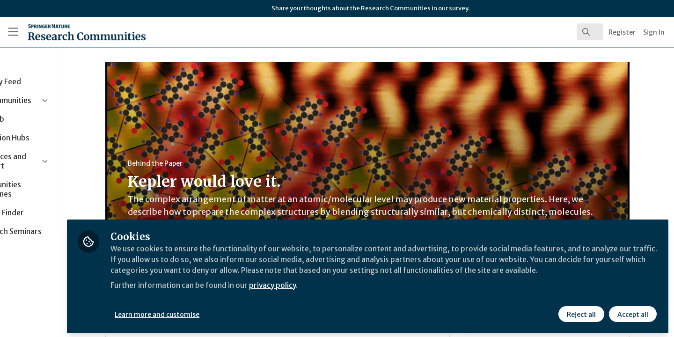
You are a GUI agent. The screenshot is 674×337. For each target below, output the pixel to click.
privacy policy (333, 294)
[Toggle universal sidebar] (13, 32)
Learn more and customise (216, 312)
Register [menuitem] (622, 32)
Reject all (581, 312)
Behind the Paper (184, 163)
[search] (590, 31)
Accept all (632, 312)
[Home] (74, 32)
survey (458, 8)
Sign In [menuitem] (654, 32)
